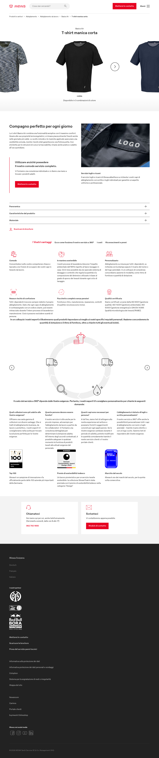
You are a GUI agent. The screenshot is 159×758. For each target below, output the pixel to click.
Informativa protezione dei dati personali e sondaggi (31, 667)
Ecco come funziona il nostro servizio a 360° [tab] (74, 242)
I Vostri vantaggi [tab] (42, 242)
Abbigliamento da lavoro (49, 16)
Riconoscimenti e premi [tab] (116, 242)
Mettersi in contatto (124, 6)
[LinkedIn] (31, 733)
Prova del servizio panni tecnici (23, 649)
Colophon (13, 673)
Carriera (12, 703)
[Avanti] (115, 66)
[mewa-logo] (17, 6)
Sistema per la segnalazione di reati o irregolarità (30, 679)
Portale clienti (15, 709)
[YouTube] (25, 733)
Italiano (12, 577)
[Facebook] (12, 733)
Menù (145, 6)
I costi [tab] (99, 242)
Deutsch (12, 565)
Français (12, 571)
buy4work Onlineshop (18, 715)
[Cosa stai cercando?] (49, 6)
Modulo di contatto (97, 525)
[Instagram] (19, 733)
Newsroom (14, 697)
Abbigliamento (31, 16)
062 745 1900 (32, 525)
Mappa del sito (15, 685)
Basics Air (65, 16)
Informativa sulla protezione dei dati (24, 661)
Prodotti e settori (16, 16)
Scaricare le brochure (20, 229)
